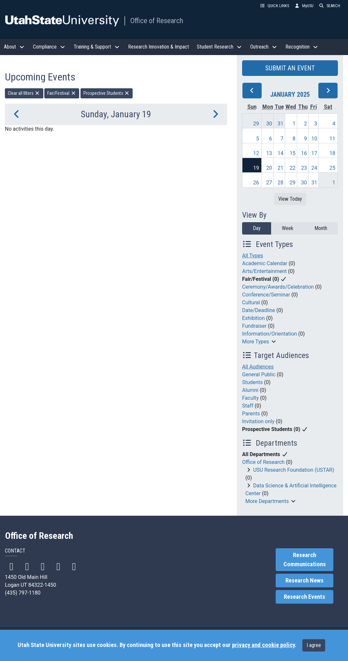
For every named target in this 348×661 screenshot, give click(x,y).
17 (314, 153)
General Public (258, 374)
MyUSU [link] (303, 5)
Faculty (250, 398)
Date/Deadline (258, 310)
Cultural (251, 302)
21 (280, 168)
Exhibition (253, 318)
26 (256, 183)
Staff (248, 406)
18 (332, 153)
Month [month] (320, 228)
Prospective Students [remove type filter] (106, 93)
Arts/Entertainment (264, 271)
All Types (252, 255)
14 (280, 153)
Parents (251, 413)
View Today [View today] (290, 199)
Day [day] (257, 228)
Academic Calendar (264, 263)
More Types (255, 341)
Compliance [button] (49, 47)
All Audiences (258, 367)
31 (280, 124)
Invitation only (258, 421)
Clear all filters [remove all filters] (24, 93)
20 (269, 168)
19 (256, 168)
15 (293, 153)
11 (332, 139)
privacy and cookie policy (263, 645)
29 (256, 124)
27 (269, 183)
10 (314, 139)
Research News (304, 580)
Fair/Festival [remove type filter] (61, 93)
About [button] (14, 47)
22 (293, 168)
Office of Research (156, 20)
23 (304, 168)
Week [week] (287, 228)
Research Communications (304, 560)
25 (332, 168)
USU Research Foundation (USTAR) (293, 470)
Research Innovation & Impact (158, 47)
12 (256, 153)
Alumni (250, 390)
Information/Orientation (269, 334)
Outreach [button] (264, 47)
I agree (314, 645)
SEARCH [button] (329, 5)
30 (269, 124)
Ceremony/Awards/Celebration (278, 287)
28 (280, 183)
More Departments (267, 501)
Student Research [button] (219, 47)
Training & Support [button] (97, 47)
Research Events (304, 596)
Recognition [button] (302, 47)
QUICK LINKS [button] (274, 5)
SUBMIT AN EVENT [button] (290, 68)
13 (269, 153)
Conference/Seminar (266, 295)
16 (304, 153)
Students (252, 382)
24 (314, 168)
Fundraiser (254, 326)
